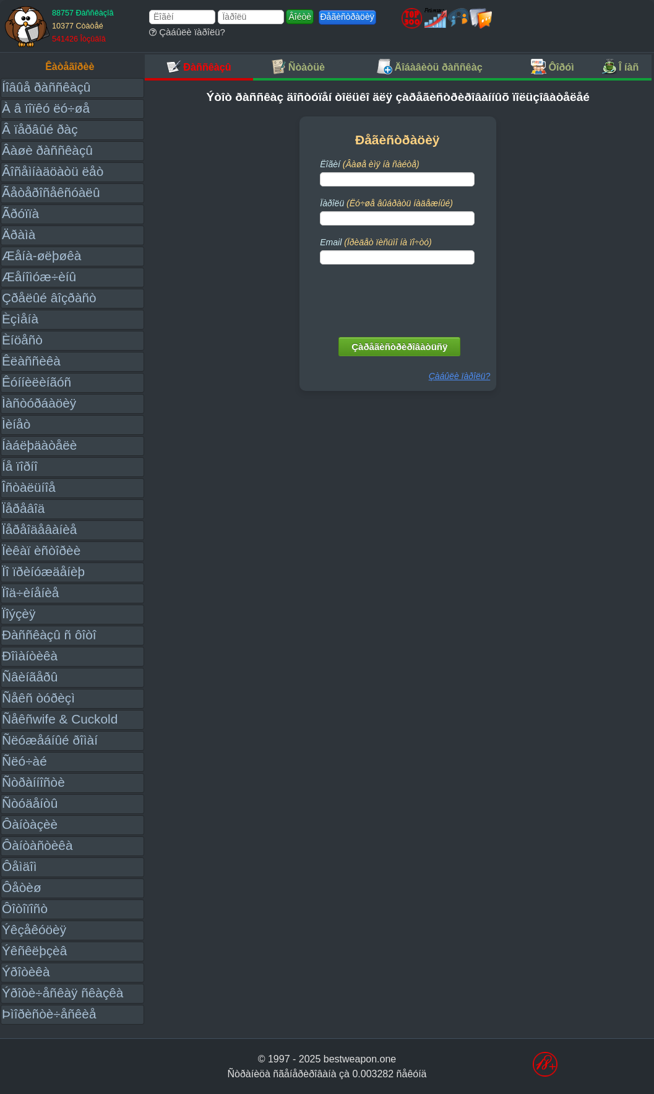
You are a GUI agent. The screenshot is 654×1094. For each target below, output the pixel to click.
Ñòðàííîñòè (33, 782)
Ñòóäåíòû (30, 803)
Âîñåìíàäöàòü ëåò (52, 171)
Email (375, 242)
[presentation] (398, 298)
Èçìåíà (20, 319)
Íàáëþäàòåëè (39, 445)
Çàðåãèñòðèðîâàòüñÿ (399, 346)
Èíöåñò (22, 340)
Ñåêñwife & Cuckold (60, 719)
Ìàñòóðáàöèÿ (39, 403)
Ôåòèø (21, 887)
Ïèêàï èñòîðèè (41, 550)
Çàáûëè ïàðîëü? (187, 32)
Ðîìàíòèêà (30, 656)
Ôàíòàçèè (30, 824)
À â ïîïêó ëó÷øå (46, 108)
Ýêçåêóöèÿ (34, 929)
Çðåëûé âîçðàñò (49, 298)
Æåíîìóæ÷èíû (39, 276)
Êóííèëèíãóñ (36, 382)
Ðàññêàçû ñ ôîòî (49, 635)
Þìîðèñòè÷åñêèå (49, 1014)
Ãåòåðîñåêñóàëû (51, 192)
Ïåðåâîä (23, 508)
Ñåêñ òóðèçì (38, 698)
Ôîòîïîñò (25, 908)
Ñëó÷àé (24, 761)
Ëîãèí (369, 164)
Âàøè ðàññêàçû (47, 150)
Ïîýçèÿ (18, 613)
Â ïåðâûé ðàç (40, 129)
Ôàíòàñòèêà (37, 845)
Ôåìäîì (19, 866)
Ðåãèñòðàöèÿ (347, 17)
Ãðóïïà (20, 213)
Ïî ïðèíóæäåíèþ (43, 571)
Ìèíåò (16, 424)
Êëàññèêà (31, 361)
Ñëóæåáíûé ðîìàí (50, 740)
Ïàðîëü (386, 203)
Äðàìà (18, 234)
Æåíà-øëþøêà (41, 255)
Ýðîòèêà (25, 972)
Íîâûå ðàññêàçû (46, 87)
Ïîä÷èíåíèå (30, 592)
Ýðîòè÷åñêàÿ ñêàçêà (62, 993)
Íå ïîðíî (20, 466)
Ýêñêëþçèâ (34, 950)
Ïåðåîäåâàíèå (39, 529)
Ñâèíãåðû (30, 677)
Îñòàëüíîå (29, 487)
